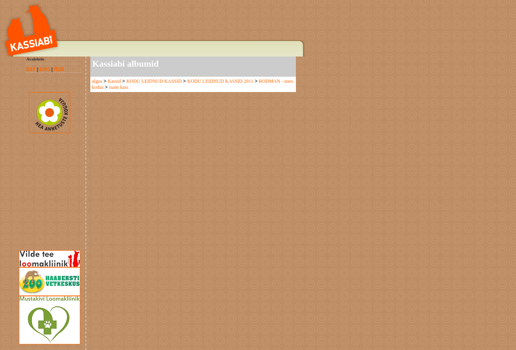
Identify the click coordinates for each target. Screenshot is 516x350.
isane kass (118, 87)
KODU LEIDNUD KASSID (153, 81)
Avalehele (35, 59)
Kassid (114, 81)
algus (97, 81)
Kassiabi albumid (125, 64)
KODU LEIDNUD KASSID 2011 (220, 81)
